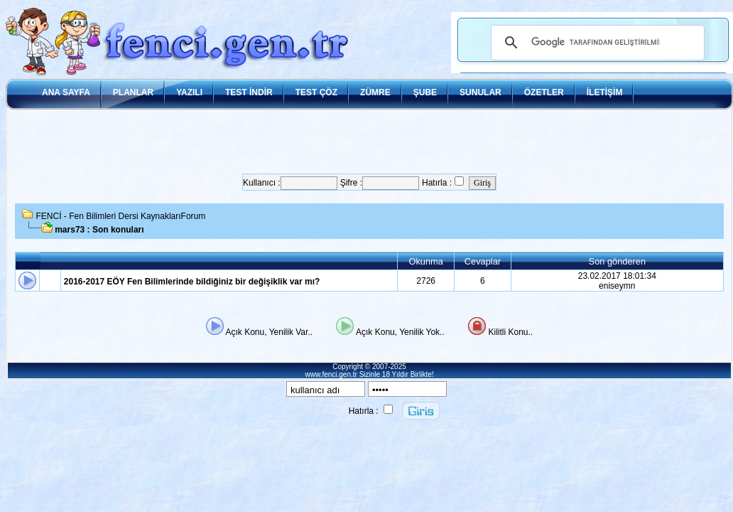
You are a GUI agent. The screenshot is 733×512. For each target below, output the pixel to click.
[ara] (595, 42)
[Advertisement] (369, 142)
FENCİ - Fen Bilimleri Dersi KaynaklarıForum (121, 216)
